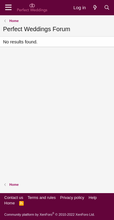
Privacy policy (72, 197)
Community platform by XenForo (49, 214)
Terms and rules (42, 197)
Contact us (13, 197)
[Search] (107, 7)
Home (9, 203)
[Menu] (8, 7)
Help (93, 197)
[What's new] (95, 7)
